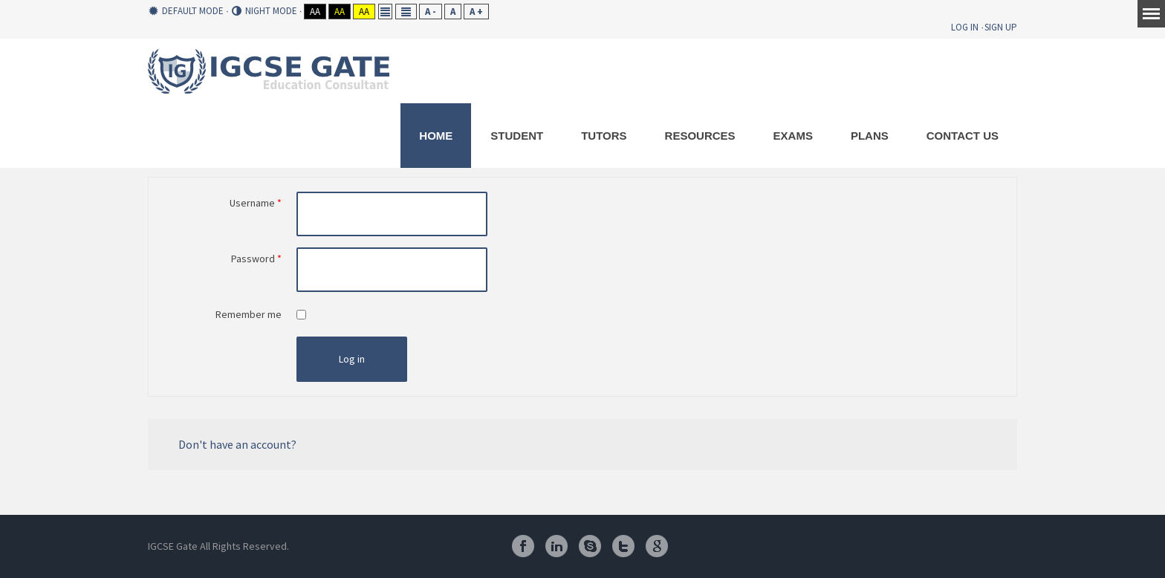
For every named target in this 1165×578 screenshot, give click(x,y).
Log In (965, 27)
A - (430, 11)
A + (476, 11)
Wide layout (406, 11)
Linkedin (556, 546)
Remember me (248, 314)
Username (256, 203)
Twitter (623, 546)
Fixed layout (385, 11)
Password (256, 258)
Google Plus (657, 546)
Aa (315, 11)
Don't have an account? (237, 444)
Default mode (186, 11)
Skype (590, 546)
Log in (352, 359)
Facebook (523, 546)
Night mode (264, 11)
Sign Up (1000, 27)
